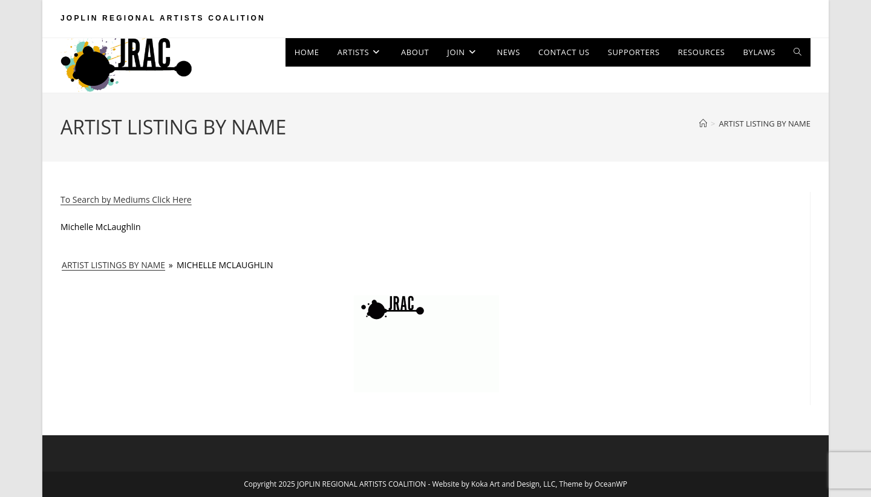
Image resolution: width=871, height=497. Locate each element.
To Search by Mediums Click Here (126, 199)
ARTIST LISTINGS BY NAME (113, 265)
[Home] (703, 123)
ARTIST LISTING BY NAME (765, 123)
